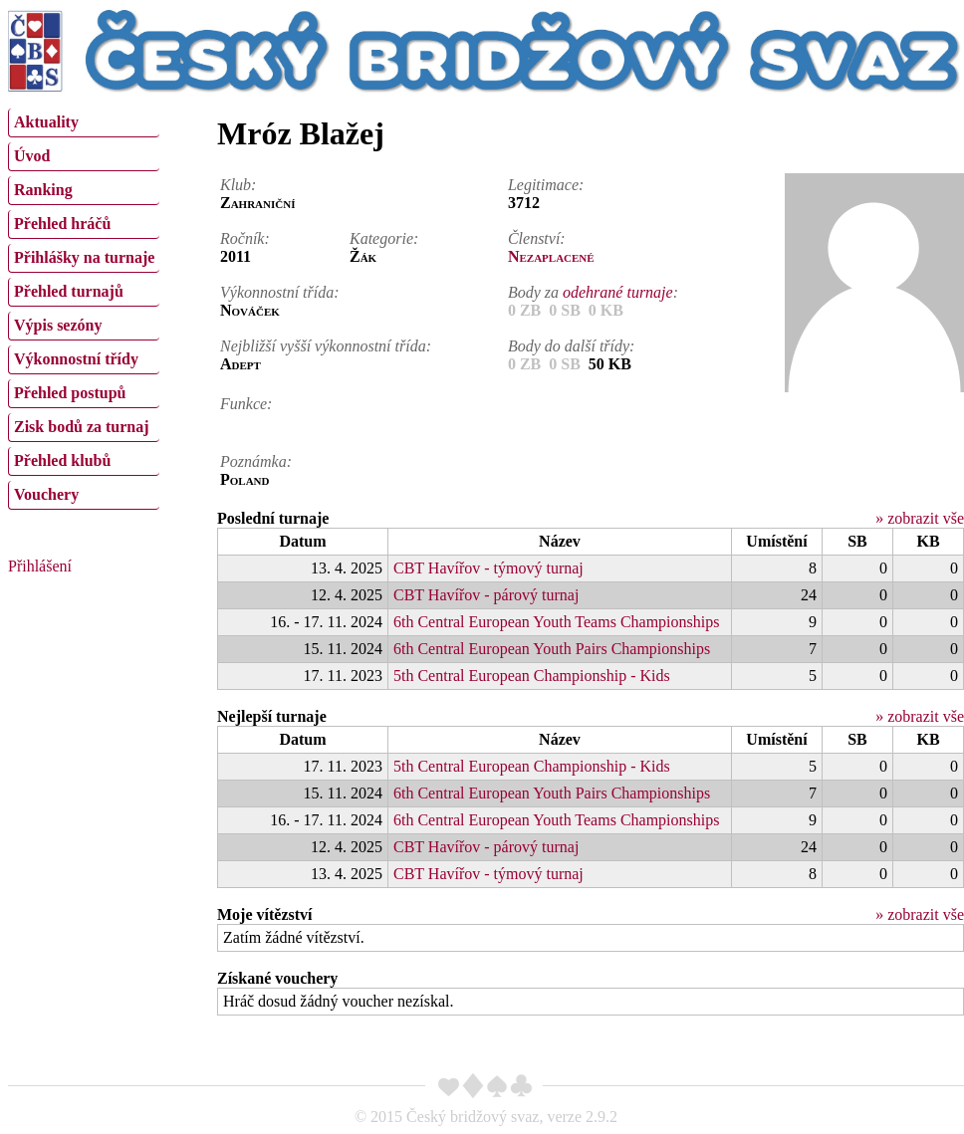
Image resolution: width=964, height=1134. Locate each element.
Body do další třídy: (571, 346)
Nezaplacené (551, 256)
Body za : (593, 292)
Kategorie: (384, 238)
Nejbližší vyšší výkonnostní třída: (325, 346)
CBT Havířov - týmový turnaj (488, 568)
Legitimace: (546, 184)
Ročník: (245, 238)
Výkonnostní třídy (76, 358)
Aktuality (46, 121)
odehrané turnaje (618, 292)
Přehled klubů (62, 460)
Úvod (32, 155)
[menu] (83, 307)
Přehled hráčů (62, 223)
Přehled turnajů (68, 291)
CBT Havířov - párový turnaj (486, 594)
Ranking (43, 189)
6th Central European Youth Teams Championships (556, 621)
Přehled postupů (69, 392)
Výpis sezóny (58, 325)
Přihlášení (40, 566)
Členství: (537, 238)
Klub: (238, 184)
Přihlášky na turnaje (84, 257)
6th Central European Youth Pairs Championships (551, 648)
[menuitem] (83, 123)
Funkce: (246, 403)
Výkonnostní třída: (280, 292)
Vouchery (46, 494)
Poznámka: (256, 461)
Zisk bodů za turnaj (81, 426)
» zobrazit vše (919, 518)
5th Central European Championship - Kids (531, 675)
